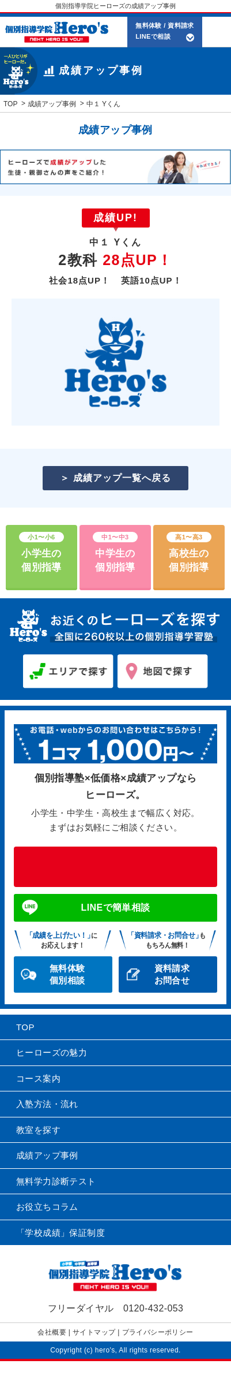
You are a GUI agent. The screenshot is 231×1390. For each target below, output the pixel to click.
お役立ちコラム (47, 1207)
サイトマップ (94, 1332)
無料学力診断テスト (56, 1181)
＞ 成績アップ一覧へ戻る (115, 478)
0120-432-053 (115, 867)
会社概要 (51, 1332)
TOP (25, 1027)
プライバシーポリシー (158, 1332)
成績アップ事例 (47, 1155)
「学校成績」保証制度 (60, 1233)
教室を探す (38, 1130)
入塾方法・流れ (47, 1104)
